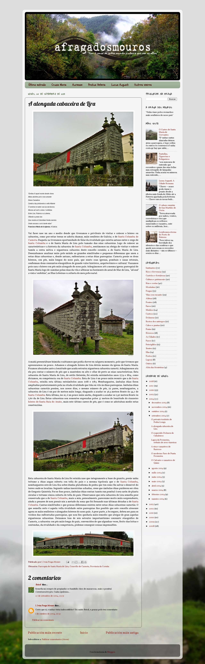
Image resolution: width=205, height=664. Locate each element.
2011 (151, 513)
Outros (149, 363)
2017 (151, 385)
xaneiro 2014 (158, 499)
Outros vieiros (143, 85)
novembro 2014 (160, 407)
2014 (151, 399)
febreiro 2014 (158, 494)
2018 (151, 381)
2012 (151, 508)
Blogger (111, 652)
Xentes (149, 348)
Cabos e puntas (153, 325)
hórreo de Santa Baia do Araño (45, 402)
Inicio (84, 633)
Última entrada (37, 85)
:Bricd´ (38, 584)
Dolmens (150, 317)
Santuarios (151, 268)
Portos (149, 356)
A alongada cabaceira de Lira (162, 427)
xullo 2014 (157, 472)
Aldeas (149, 298)
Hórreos (150, 333)
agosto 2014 (158, 468)
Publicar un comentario (43, 620)
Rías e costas (152, 283)
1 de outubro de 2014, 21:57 (48, 613)
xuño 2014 (157, 477)
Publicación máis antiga (122, 633)
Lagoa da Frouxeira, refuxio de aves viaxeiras (163, 441)
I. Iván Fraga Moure (44, 605)
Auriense (77, 85)
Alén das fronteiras (155, 367)
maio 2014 (157, 481)
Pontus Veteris (96, 85)
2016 (151, 390)
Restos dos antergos (155, 321)
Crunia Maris (59, 85)
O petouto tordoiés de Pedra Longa (161, 421)
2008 (152, 526)
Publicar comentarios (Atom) (55, 639)
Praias (148, 329)
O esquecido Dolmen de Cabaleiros (162, 434)
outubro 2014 (158, 411)
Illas (148, 352)
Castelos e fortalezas (155, 275)
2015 (151, 394)
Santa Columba (36, 243)
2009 (152, 521)
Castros (149, 313)
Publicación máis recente (45, 633)
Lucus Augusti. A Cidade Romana (166, 182)
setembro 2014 (159, 415)
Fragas (149, 291)
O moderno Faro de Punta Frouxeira (163, 455)
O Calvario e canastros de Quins (163, 461)
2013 (151, 504)
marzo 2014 (158, 490)
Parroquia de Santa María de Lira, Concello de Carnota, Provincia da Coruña (73, 566)
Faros (148, 306)
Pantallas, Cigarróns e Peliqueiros (164, 156)
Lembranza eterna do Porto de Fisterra (167, 235)
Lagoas (149, 359)
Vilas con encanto (154, 294)
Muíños (149, 310)
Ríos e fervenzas (154, 271)
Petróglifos (151, 344)
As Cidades (151, 336)
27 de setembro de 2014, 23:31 (49, 595)
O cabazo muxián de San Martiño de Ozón (167, 208)
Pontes (149, 302)
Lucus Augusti (119, 85)
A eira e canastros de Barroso (161, 448)
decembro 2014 (159, 402)
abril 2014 (157, 485)
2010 (152, 517)
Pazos (148, 340)
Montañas (150, 287)
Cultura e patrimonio (155, 279)
